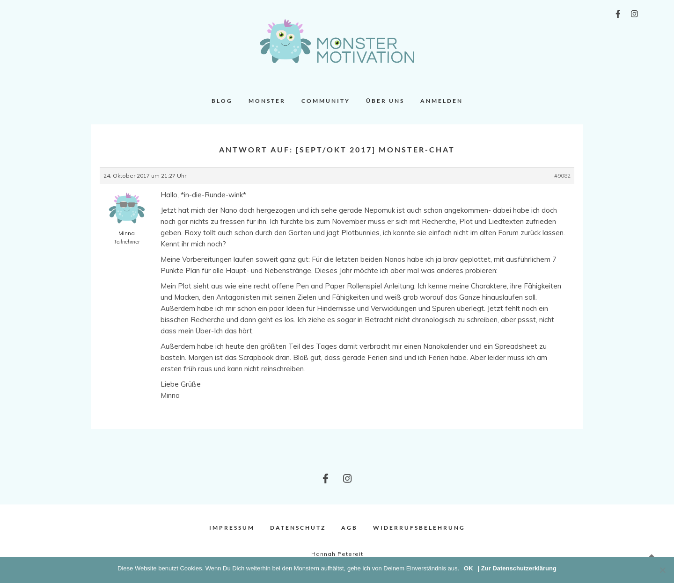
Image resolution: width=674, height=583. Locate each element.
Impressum (232, 527)
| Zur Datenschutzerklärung (517, 568)
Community (325, 100)
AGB (349, 527)
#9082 (562, 175)
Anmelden (441, 100)
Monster (267, 100)
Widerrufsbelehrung (419, 527)
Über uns (385, 100)
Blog (222, 100)
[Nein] (662, 570)
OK (468, 568)
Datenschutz (298, 527)
